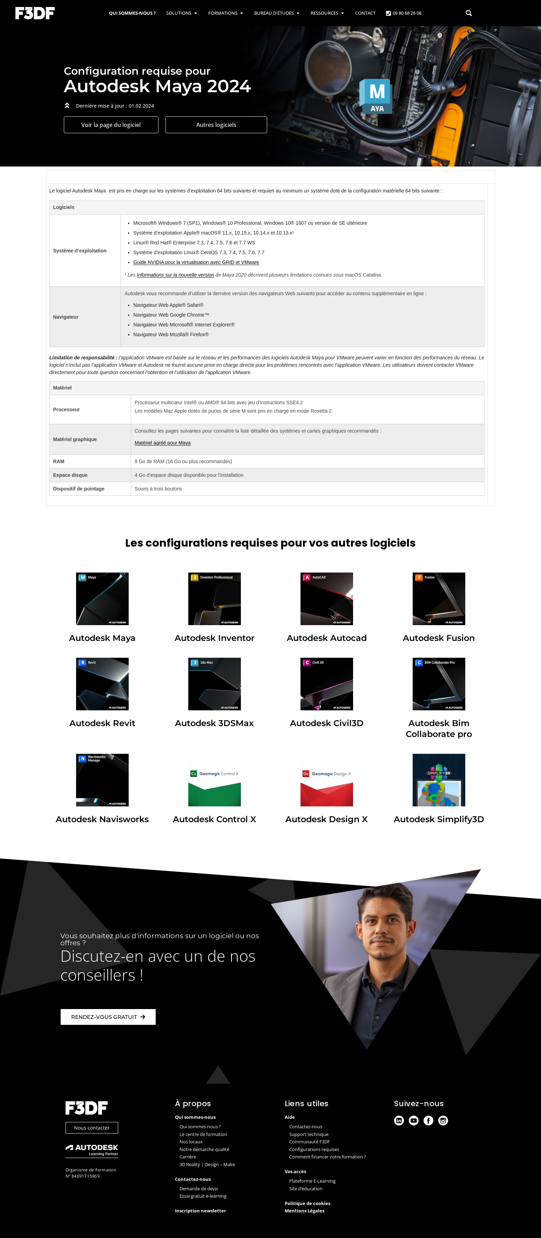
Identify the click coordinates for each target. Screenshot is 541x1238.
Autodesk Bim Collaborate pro (439, 728)
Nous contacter (92, 1129)
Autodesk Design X (326, 819)
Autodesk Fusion (439, 637)
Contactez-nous (305, 1126)
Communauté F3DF (309, 1141)
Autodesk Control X (214, 819)
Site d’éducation (306, 1188)
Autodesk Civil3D (326, 723)
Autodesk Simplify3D (439, 819)
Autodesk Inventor (214, 637)
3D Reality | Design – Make (207, 1164)
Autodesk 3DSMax (214, 723)
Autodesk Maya (102, 637)
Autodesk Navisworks (102, 819)
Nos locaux (191, 1141)
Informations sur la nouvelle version (175, 275)
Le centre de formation (203, 1134)
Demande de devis (199, 1188)
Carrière (188, 1157)
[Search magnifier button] (469, 13)
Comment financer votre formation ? (327, 1157)
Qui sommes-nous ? (200, 1126)
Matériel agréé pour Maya (163, 443)
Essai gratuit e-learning (203, 1196)
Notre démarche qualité (204, 1149)
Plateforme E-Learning (312, 1181)
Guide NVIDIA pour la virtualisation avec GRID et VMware (196, 262)
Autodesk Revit (102, 723)
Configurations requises (314, 1149)
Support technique (309, 1134)
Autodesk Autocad (327, 637)
